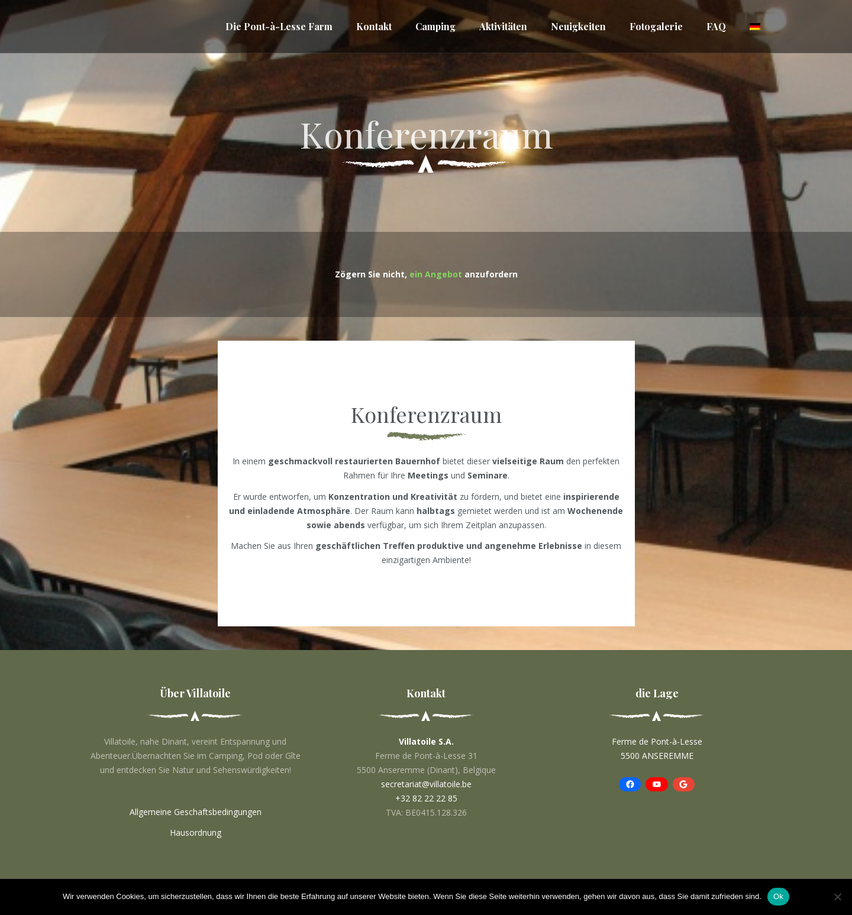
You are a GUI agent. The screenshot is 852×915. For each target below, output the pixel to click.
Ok (778, 896)
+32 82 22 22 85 (426, 798)
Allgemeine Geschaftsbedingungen (196, 811)
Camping (435, 26)
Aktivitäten (503, 26)
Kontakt (374, 26)
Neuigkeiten (578, 26)
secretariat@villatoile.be (426, 784)
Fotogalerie (656, 26)
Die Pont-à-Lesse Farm (279, 26)
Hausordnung (195, 832)
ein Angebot (435, 274)
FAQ (716, 26)
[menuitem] (755, 26)
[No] (837, 897)
